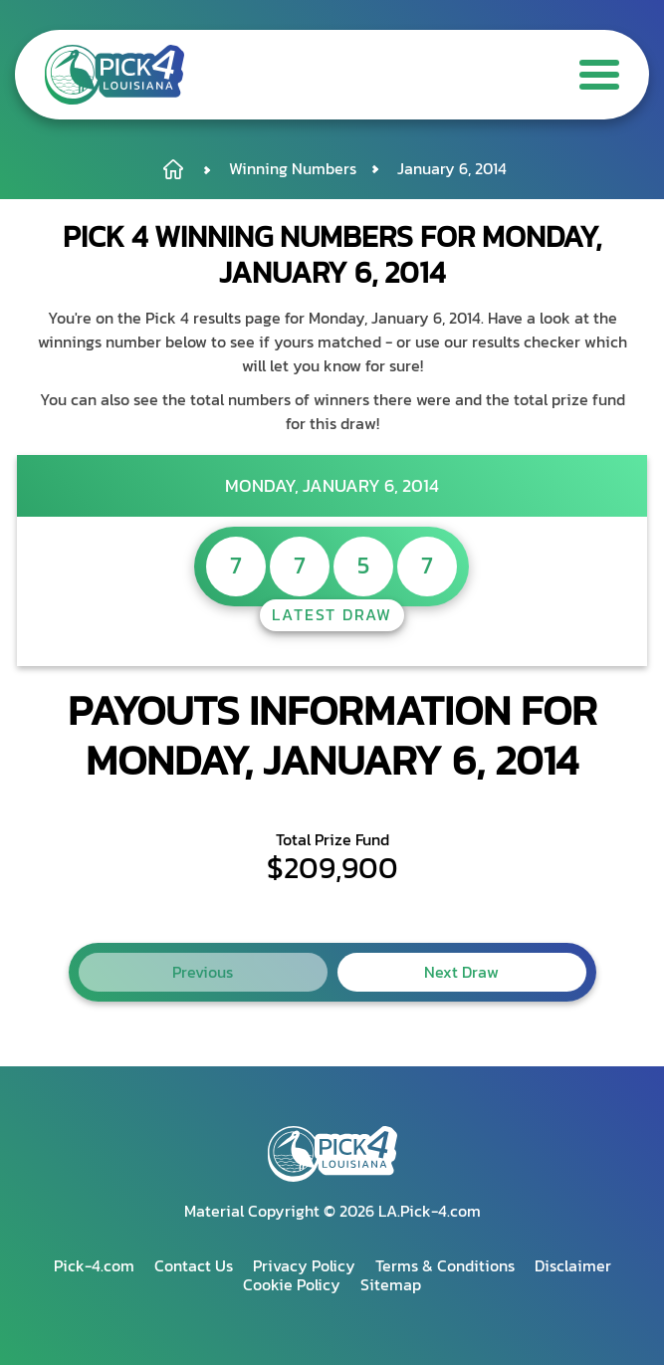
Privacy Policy (304, 1265)
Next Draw (461, 972)
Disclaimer (573, 1265)
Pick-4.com (94, 1265)
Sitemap (390, 1284)
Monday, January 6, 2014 (332, 485)
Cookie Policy (291, 1284)
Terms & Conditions (445, 1265)
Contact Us (193, 1265)
